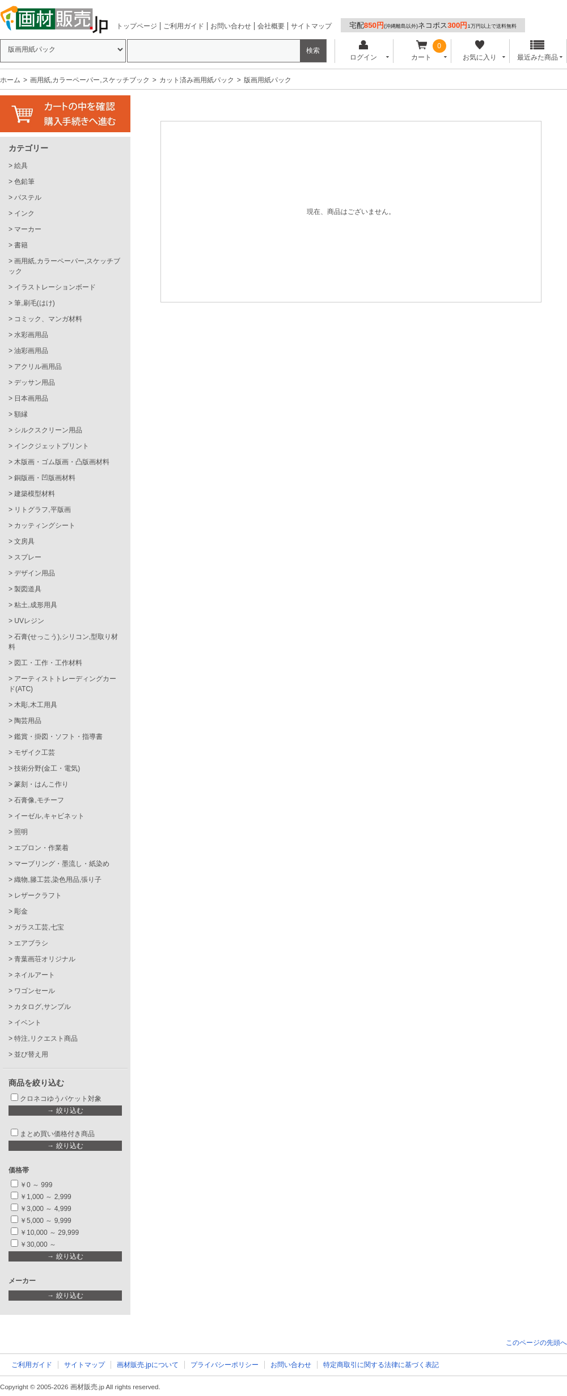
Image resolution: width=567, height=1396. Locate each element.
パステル (27, 197)
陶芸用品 (27, 721)
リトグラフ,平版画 (42, 510)
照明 (21, 832)
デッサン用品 (34, 382)
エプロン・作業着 (41, 848)
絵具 (21, 166)
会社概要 (271, 26)
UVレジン (29, 621)
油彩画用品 (31, 351)
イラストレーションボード (55, 287)
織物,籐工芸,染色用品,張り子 (57, 880)
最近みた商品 (537, 50)
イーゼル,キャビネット (49, 816)
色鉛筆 (24, 182)
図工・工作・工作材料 (48, 663)
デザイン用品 (34, 573)
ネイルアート (34, 975)
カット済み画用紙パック (196, 80)
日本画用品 (31, 398)
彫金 (21, 911)
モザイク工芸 (34, 752)
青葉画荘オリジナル (44, 959)
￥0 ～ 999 (36, 1185)
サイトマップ (311, 26)
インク (24, 213)
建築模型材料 (34, 494)
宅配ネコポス (433, 25)
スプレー (27, 557)
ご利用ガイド (183, 26)
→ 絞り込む (65, 1111)
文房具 (24, 541)
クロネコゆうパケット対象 (60, 1099)
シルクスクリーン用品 (48, 430)
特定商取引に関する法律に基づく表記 (381, 1365)
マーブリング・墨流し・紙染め (61, 864)
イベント (27, 1023)
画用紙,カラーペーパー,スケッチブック (90, 80)
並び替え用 (31, 1054)
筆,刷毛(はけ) (34, 303)
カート (421, 50)
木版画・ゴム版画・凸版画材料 (61, 462)
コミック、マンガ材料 (48, 319)
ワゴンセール (34, 991)
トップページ (136, 26)
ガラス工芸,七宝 (39, 927)
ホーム (10, 80)
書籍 (21, 245)
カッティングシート (44, 525)
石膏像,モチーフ (39, 800)
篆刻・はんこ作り (41, 784)
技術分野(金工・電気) (47, 768)
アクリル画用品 (38, 367)
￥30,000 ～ (39, 1244)
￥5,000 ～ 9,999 (45, 1221)
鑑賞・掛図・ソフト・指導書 (58, 737)
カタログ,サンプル (42, 1007)
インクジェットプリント (51, 446)
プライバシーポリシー (225, 1365)
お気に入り (479, 50)
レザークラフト (38, 895)
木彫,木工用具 (35, 705)
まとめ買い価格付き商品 (57, 1134)
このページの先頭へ (536, 1343)
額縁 (21, 414)
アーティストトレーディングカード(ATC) (62, 684)
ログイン (363, 50)
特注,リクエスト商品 (45, 1038)
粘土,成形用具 (35, 605)
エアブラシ (31, 943)
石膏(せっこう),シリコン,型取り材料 (63, 642)
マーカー (27, 229)
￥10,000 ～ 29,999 (49, 1233)
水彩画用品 (31, 335)
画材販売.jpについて (148, 1365)
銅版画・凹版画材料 (44, 478)
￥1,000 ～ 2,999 (45, 1197)
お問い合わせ (230, 26)
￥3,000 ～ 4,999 (45, 1209)
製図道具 (27, 589)
